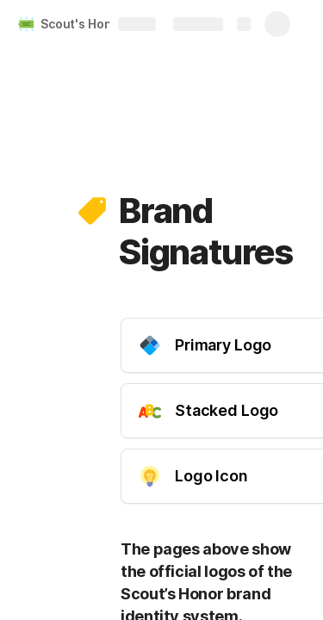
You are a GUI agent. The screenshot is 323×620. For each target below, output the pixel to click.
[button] (92, 211)
